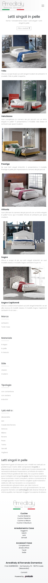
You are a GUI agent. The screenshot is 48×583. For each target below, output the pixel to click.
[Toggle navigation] (43, 6)
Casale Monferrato (8, 425)
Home (8, 21)
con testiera (6, 395)
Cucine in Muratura (24, 523)
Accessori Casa (24, 543)
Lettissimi (4, 323)
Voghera (4, 452)
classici (4, 370)
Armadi (24, 538)
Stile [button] (3, 363)
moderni (4, 374)
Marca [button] (5, 316)
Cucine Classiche (24, 518)
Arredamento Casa (19, 21)
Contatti (24, 572)
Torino (3, 444)
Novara (4, 437)
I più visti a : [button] (7, 410)
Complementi (24, 545)
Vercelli (4, 448)
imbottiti (4, 399)
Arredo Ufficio (24, 548)
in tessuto (5, 352)
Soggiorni (24, 531)
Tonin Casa (5, 327)
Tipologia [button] (6, 385)
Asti (2, 421)
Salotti (24, 533)
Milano (3, 433)
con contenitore (7, 391)
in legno (4, 344)
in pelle (4, 348)
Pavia (3, 441)
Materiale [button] (6, 338)
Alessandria (5, 417)
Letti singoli (33, 21)
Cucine (24, 513)
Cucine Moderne (24, 516)
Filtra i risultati (24, 28)
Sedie (24, 552)
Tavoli (24, 550)
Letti (24, 535)
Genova (4, 429)
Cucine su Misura (24, 520)
